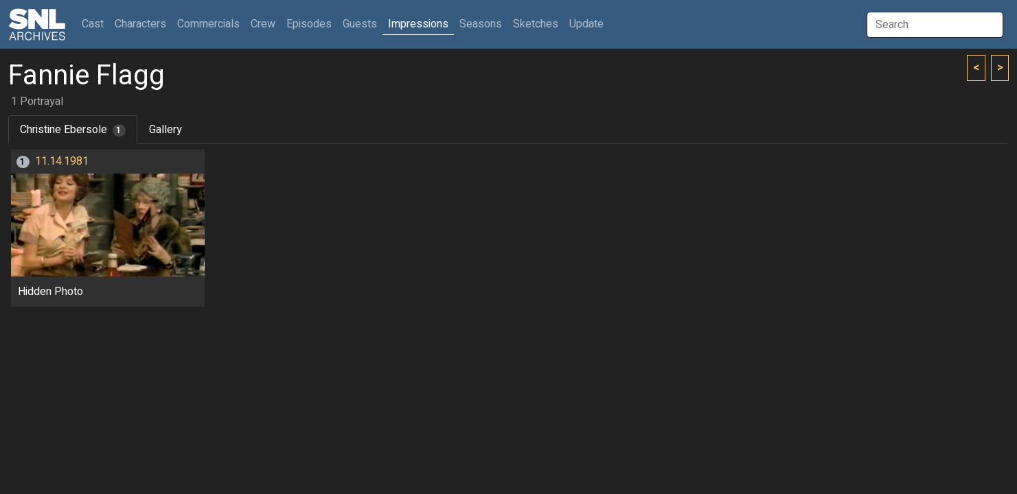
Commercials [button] (208, 24)
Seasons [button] (480, 24)
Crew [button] (263, 24)
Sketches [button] (535, 24)
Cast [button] (95, 23)
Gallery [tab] (165, 129)
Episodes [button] (309, 24)
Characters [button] (140, 24)
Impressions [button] (418, 24)
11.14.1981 (62, 161)
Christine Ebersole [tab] (73, 129)
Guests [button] (360, 24)
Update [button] (586, 24)
